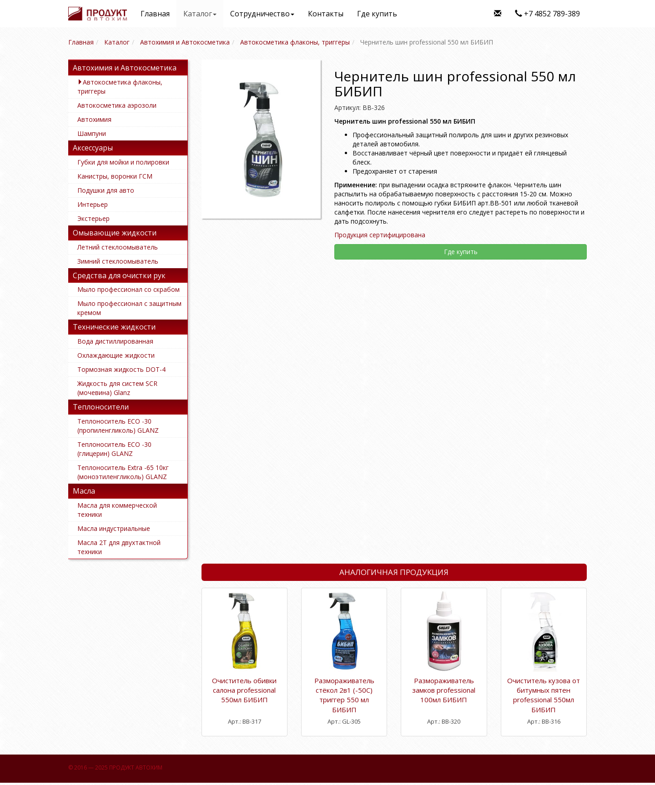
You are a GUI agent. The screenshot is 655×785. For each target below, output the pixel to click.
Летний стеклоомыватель (117, 247)
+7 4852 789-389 (547, 14)
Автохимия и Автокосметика (124, 68)
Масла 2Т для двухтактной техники (119, 547)
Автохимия (94, 119)
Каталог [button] (200, 14)
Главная (155, 14)
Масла (84, 491)
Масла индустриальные (113, 528)
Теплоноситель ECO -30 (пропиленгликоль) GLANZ (118, 426)
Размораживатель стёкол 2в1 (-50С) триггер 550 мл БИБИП (344, 695)
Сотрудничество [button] (262, 14)
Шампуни (91, 133)
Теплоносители (101, 407)
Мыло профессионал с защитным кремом (129, 308)
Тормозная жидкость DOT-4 (121, 369)
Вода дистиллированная (115, 341)
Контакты (325, 14)
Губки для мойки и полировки (123, 162)
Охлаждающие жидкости (116, 355)
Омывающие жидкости (114, 233)
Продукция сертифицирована (379, 234)
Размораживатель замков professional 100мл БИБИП (443, 690)
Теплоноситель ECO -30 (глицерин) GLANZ (114, 449)
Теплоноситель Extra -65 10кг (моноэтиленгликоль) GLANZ (123, 472)
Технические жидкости (114, 327)
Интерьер (92, 204)
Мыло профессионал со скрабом (128, 289)
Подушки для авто (105, 190)
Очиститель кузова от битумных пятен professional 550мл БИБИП (543, 695)
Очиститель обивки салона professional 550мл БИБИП (244, 690)
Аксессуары (93, 148)
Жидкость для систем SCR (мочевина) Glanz (117, 388)
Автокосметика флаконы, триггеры (119, 86)
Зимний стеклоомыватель (117, 261)
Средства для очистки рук (119, 275)
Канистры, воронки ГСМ (114, 176)
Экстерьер (93, 218)
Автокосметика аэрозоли (116, 105)
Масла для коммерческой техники (117, 510)
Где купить (377, 14)
